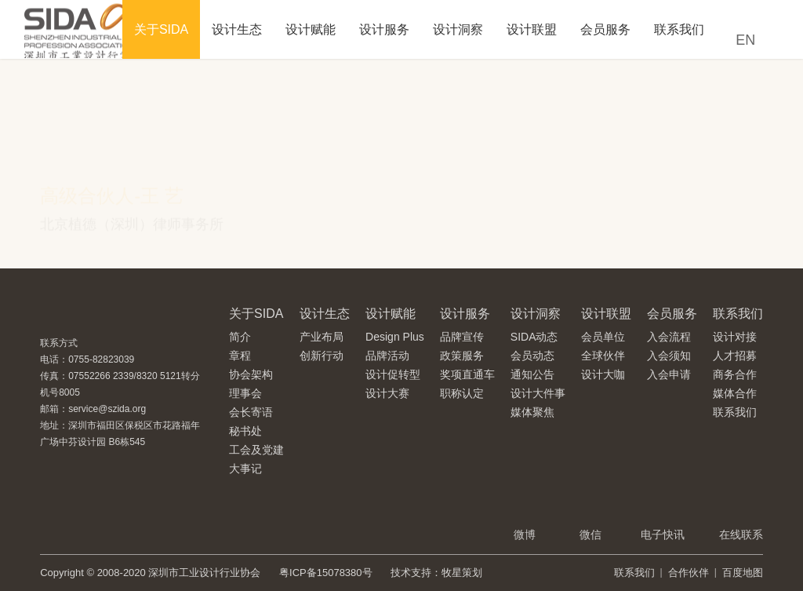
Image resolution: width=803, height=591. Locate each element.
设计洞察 (458, 29)
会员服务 (605, 29)
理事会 (245, 393)
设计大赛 (387, 393)
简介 (240, 336)
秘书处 (245, 431)
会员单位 (603, 336)
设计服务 (384, 29)
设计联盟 (532, 29)
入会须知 (669, 355)
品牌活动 (387, 355)
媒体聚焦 (532, 412)
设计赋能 (310, 29)
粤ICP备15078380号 (325, 572)
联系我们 (679, 29)
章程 (240, 355)
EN (745, 40)
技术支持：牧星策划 (436, 572)
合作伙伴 (688, 572)
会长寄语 (251, 412)
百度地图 (742, 572)
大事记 (245, 468)
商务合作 (735, 374)
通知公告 (532, 374)
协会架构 (251, 374)
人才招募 (735, 355)
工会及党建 (256, 449)
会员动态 (532, 355)
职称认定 (462, 393)
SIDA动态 (534, 336)
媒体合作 (735, 393)
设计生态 (237, 29)
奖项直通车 (467, 374)
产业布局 (321, 336)
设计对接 (735, 336)
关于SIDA (161, 29)
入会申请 (669, 374)
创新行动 (321, 355)
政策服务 (462, 355)
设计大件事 (538, 393)
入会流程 (669, 336)
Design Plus (394, 336)
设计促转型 (392, 374)
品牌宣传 (462, 336)
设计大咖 (603, 374)
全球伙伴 (603, 355)
